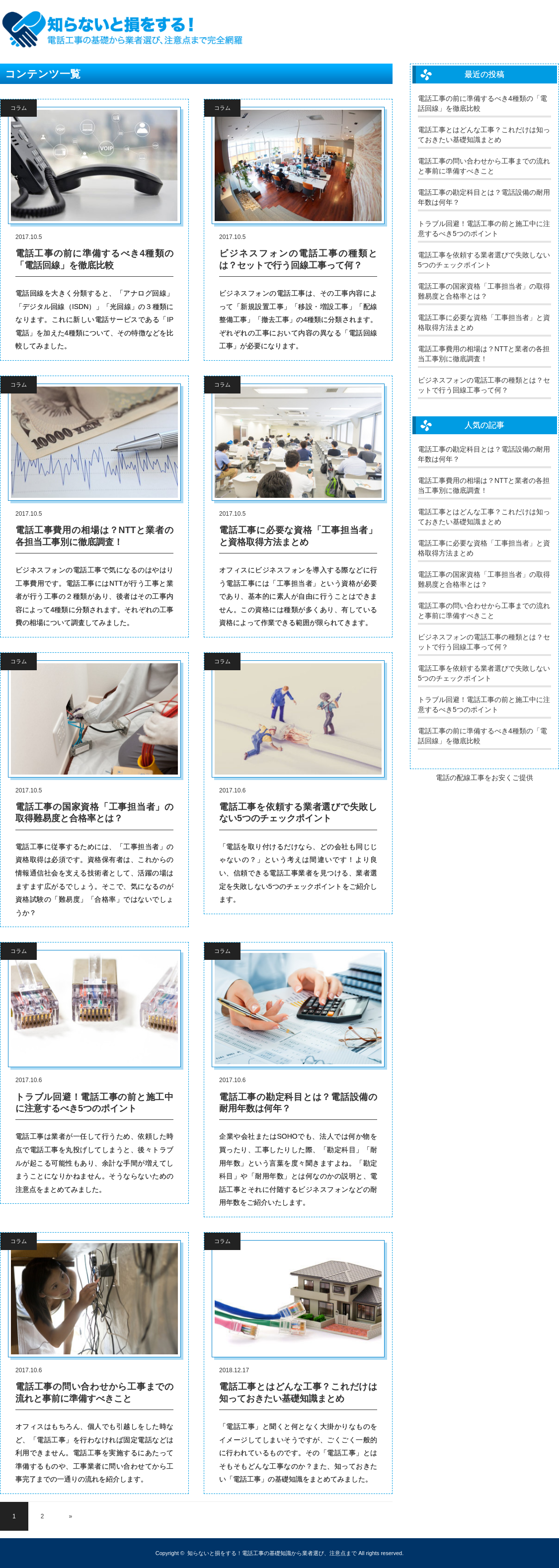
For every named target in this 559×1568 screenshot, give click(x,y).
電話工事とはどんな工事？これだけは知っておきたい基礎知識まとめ (298, 1392)
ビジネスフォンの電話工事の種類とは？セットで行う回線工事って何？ (298, 259)
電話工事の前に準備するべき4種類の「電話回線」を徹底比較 (94, 259)
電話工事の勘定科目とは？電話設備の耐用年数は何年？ (298, 1102)
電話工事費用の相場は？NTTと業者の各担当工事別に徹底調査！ (94, 536)
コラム (18, 108)
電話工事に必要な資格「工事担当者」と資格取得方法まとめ (298, 536)
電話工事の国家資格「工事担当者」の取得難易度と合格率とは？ (94, 812)
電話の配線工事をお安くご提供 (484, 778)
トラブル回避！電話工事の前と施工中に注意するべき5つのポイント (94, 1102)
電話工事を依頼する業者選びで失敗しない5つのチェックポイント (298, 812)
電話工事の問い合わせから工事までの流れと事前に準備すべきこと (94, 1392)
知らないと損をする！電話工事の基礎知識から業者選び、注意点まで (272, 1553)
